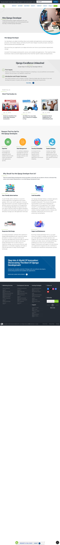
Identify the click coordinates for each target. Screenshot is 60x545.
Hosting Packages (36, 287)
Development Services (23, 287)
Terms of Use (45, 323)
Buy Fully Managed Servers (37, 297)
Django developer (12, 209)
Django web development (8, 238)
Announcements (35, 313)
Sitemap (57, 323)
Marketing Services (8, 287)
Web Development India (21, 295)
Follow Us (49, 287)
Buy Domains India (35, 300)
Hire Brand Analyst (6, 297)
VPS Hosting (34, 298)
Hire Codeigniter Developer (22, 302)
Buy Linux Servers (35, 292)
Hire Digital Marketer (6, 295)
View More (28, 85)
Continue (20, 4)
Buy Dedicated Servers (36, 290)
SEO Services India (6, 292)
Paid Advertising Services (7, 294)
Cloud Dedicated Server (36, 295)
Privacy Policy (51, 323)
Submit (37, 543)
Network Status (35, 315)
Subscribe (49, 300)
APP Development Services (22, 297)
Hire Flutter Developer (21, 298)
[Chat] (57, 542)
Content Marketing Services (8, 298)
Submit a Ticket (35, 306)
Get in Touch (34, 308)
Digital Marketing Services (8, 290)
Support (34, 304)
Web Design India (20, 293)
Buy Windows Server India (37, 294)
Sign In (51, 8)
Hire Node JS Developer (21, 300)
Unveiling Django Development (19, 276)
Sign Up (55, 8)
